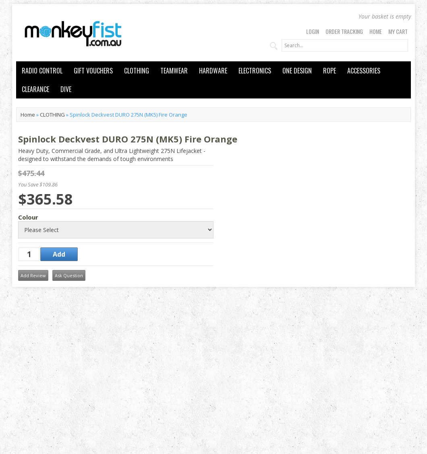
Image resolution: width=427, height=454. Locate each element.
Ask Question (69, 275)
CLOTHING (136, 70)
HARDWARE (213, 70)
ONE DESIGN (297, 70)
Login (312, 31)
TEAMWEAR (174, 70)
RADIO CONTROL (42, 70)
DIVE (65, 89)
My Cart (398, 31)
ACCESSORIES (363, 70)
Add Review (33, 275)
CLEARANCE (35, 89)
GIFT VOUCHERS (93, 70)
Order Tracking (344, 31)
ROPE (329, 70)
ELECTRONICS (254, 70)
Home (375, 31)
